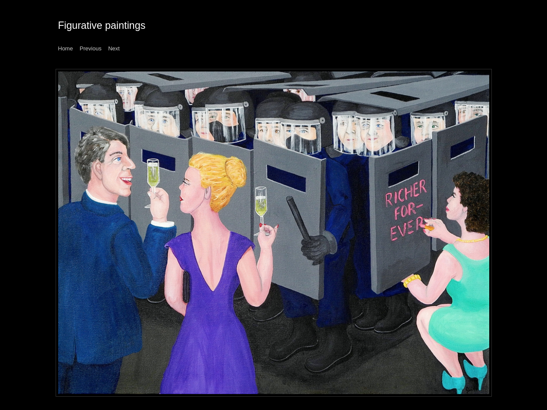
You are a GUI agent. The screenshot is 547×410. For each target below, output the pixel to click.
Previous (91, 48)
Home (65, 48)
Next (114, 48)
